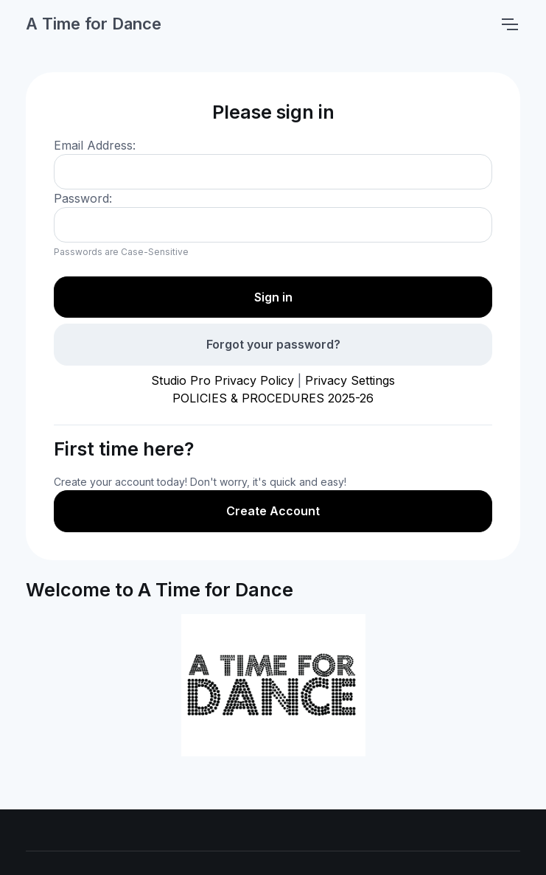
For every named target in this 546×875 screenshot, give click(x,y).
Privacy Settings (350, 380)
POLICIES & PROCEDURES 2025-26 (273, 398)
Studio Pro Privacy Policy (222, 380)
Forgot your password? (273, 344)
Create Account (273, 510)
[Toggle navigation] (509, 24)
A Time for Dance (93, 23)
